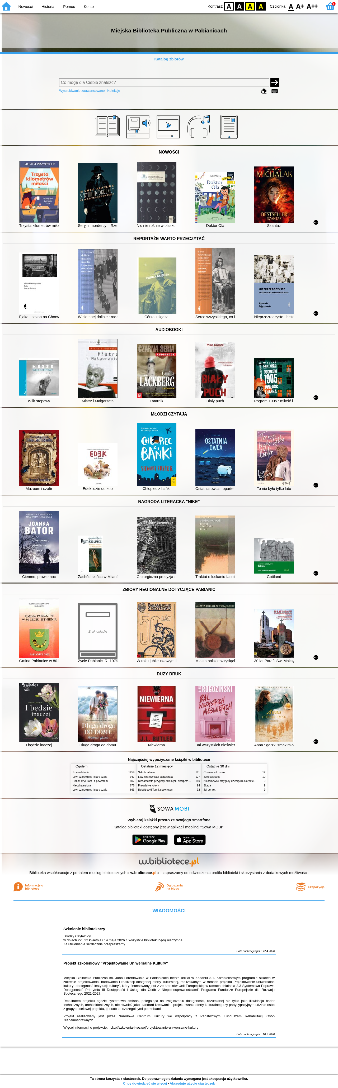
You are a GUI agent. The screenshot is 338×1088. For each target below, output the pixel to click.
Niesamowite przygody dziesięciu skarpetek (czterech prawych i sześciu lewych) (185, 781)
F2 (312, 6)
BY (261, 6)
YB (250, 6)
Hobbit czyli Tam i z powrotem (90, 781)
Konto (89, 6)
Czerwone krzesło (214, 772)
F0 (290, 6)
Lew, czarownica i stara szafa (90, 776)
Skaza (207, 785)
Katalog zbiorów (169, 59)
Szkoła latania (81, 772)
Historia (47, 6)
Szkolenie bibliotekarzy (84, 929)
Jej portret (209, 789)
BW (239, 6)
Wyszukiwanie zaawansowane (82, 91)
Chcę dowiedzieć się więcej (145, 1083)
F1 (300, 6)
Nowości (25, 6)
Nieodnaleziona (82, 785)
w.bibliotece (143, 873)
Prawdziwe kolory (148, 785)
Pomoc (69, 6)
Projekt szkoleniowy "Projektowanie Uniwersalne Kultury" (115, 963)
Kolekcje (113, 91)
